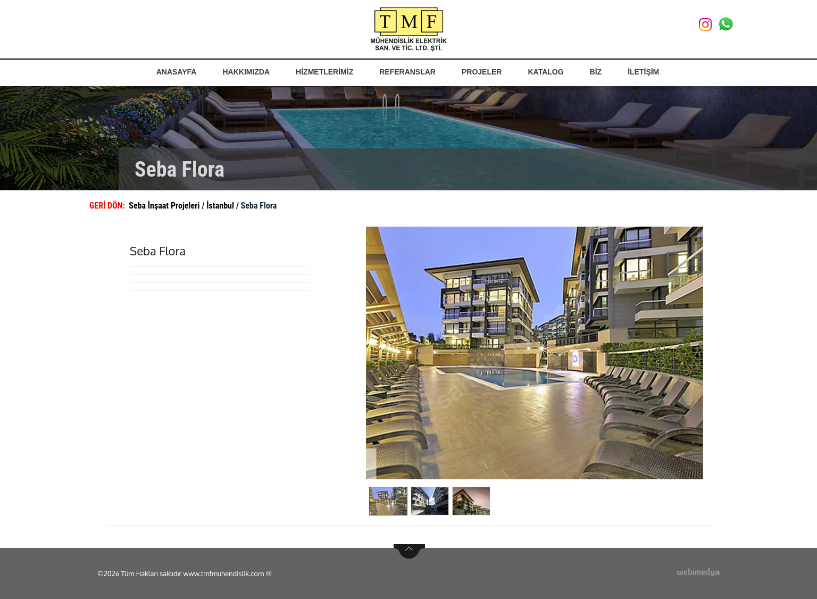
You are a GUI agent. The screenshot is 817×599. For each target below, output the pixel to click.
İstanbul (221, 206)
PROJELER (482, 72)
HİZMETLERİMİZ (324, 72)
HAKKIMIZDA (246, 72)
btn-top (409, 551)
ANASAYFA (176, 72)
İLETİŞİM (643, 72)
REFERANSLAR (407, 72)
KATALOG (545, 72)
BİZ (596, 72)
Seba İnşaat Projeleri (165, 206)
